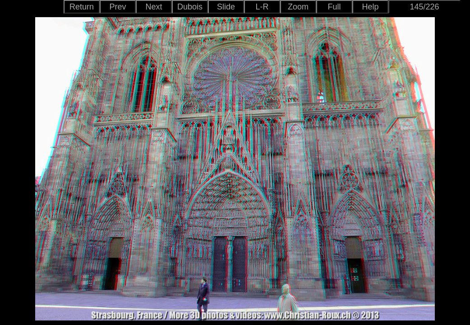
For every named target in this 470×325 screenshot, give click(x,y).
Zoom (298, 6)
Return (81, 6)
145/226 (424, 6)
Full (334, 6)
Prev (117, 6)
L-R (261, 6)
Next (153, 6)
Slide (226, 6)
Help (370, 6)
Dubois (190, 6)
